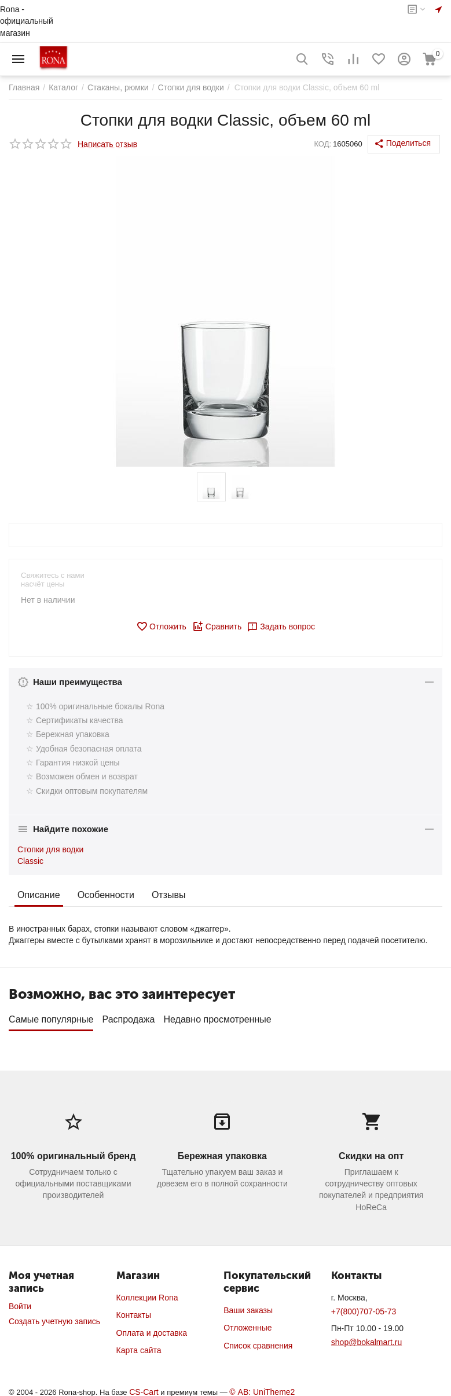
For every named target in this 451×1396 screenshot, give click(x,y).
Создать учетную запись (54, 1317)
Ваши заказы (248, 1306)
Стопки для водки (50, 849)
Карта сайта (139, 1346)
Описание (38, 895)
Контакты (133, 1311)
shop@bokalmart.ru (366, 1338)
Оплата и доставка (151, 1328)
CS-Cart (144, 1388)
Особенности (106, 895)
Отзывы (169, 895)
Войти (20, 1302)
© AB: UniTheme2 (262, 1388)
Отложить (161, 626)
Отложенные (247, 1323)
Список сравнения (257, 1341)
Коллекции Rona (147, 1293)
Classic (30, 861)
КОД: (322, 144)
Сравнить (216, 626)
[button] (403, 144)
